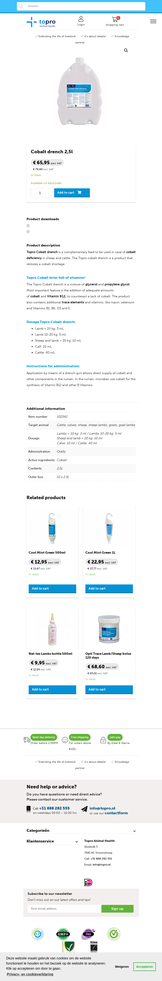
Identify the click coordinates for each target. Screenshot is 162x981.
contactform (116, 813)
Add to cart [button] (40, 588)
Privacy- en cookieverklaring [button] (30, 974)
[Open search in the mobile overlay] (81, 6)
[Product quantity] (41, 193)
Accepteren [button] (144, 966)
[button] (126, 50)
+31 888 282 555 (54, 808)
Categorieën (38, 830)
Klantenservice (40, 841)
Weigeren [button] (122, 966)
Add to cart (65, 193)
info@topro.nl (102, 808)
